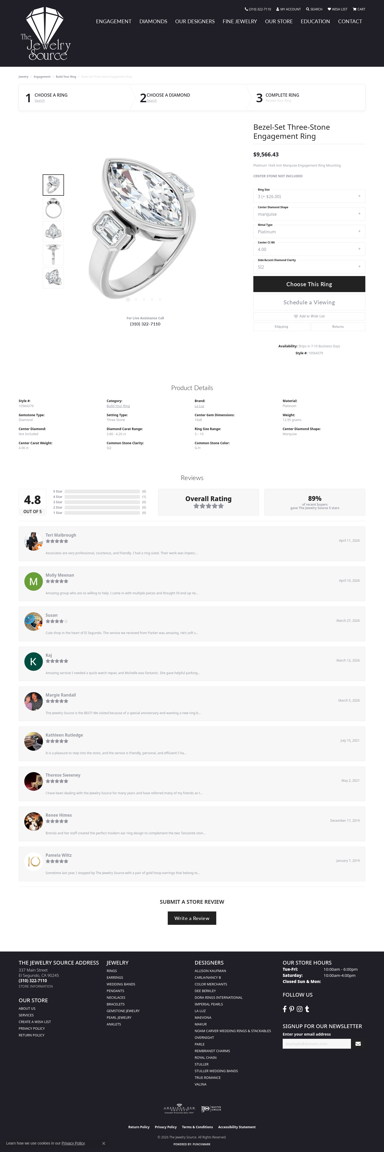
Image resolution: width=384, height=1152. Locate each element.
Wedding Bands (121, 984)
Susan (52, 615)
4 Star (57, 496)
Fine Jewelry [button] (240, 21)
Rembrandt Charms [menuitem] (212, 1050)
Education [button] (315, 21)
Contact (350, 21)
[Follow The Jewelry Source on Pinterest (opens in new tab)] (291, 1009)
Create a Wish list (35, 1021)
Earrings (115, 977)
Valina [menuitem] (200, 1084)
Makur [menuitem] (201, 1024)
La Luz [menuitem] (200, 1010)
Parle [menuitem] (200, 1044)
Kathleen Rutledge (64, 735)
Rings (112, 970)
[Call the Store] (33, 980)
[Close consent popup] (103, 1143)
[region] (144, 231)
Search (40, 101)
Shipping (281, 326)
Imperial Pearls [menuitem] (209, 1004)
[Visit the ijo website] (211, 1108)
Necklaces (116, 997)
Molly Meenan (60, 575)
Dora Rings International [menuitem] (219, 997)
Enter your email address (307, 1034)
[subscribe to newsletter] (358, 1044)
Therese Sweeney (63, 775)
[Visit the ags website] (179, 1108)
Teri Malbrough (61, 535)
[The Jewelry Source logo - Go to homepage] (48, 33)
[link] (258, 9)
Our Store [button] (279, 21)
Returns (338, 326)
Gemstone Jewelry (123, 1010)
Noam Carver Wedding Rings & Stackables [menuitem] (233, 1030)
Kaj (49, 655)
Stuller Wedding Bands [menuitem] (216, 1070)
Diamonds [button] (153, 21)
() (144, 491)
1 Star (57, 512)
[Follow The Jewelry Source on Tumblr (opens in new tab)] (307, 1009)
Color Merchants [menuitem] (211, 984)
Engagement (42, 76)
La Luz (199, 406)
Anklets (114, 1024)
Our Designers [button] (195, 21)
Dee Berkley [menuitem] (205, 990)
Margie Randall (61, 695)
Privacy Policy (32, 1028)
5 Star (57, 491)
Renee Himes (59, 815)
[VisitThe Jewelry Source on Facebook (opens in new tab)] (285, 1009)
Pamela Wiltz (59, 855)
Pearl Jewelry (119, 1017)
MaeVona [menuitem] (203, 1017)
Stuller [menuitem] (202, 1064)
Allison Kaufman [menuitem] (210, 970)
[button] (288, 9)
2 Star (57, 507)
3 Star (57, 502)
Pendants (115, 990)
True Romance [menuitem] (208, 1077)
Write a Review (191, 918)
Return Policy (32, 1035)
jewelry (24, 76)
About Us (27, 1008)
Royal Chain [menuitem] (206, 1057)
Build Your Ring (66, 76)
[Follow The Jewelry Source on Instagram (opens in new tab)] (299, 1009)
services (26, 1015)
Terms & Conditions (197, 1127)
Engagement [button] (113, 21)
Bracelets (116, 1004)
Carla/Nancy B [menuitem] (208, 977)
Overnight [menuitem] (204, 1037)
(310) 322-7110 (145, 324)
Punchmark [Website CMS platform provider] (202, 1144)
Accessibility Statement (236, 1127)
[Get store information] (36, 986)
